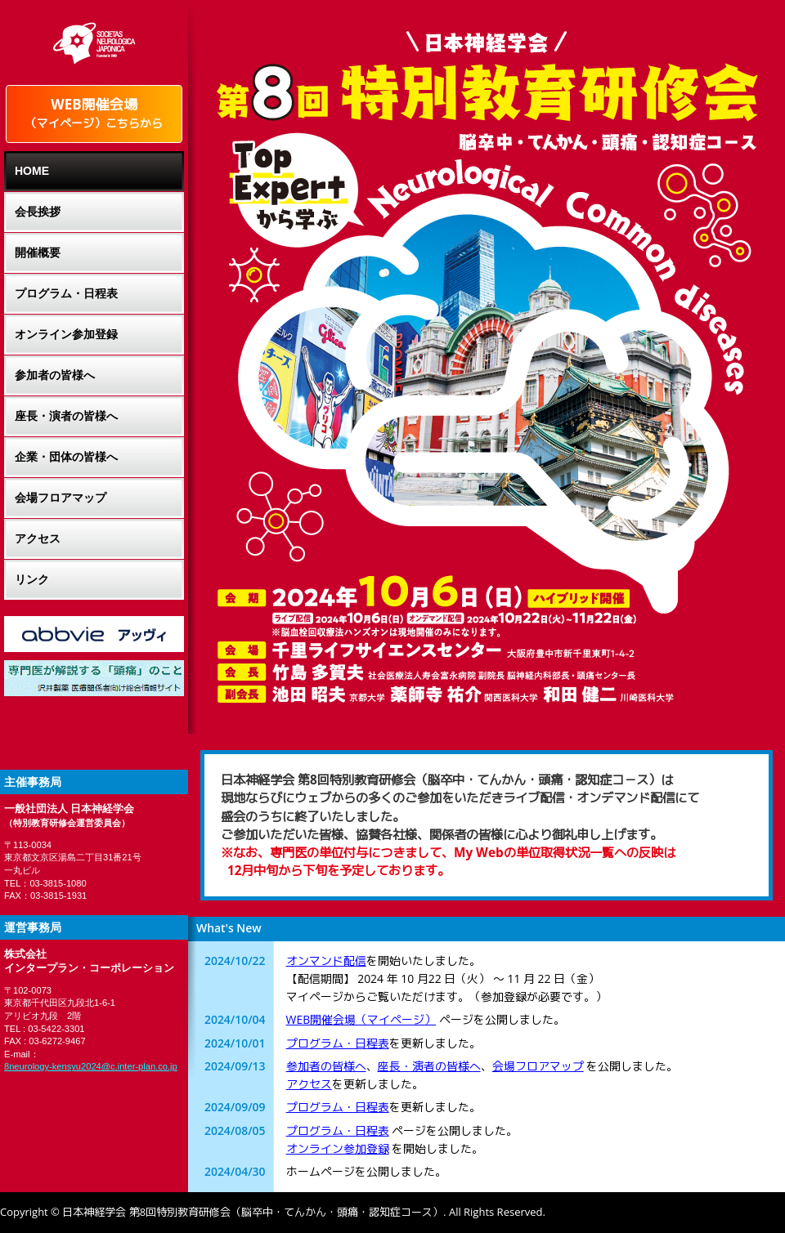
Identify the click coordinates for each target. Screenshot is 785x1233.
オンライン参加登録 (337, 1148)
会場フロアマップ (538, 1066)
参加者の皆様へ (326, 1066)
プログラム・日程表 (337, 1043)
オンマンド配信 (326, 960)
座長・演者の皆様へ (429, 1066)
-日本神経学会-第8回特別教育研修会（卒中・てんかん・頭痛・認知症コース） (486, 77)
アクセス (309, 1084)
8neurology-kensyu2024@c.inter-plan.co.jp (90, 1066)
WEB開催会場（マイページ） (361, 1019)
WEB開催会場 (94, 113)
